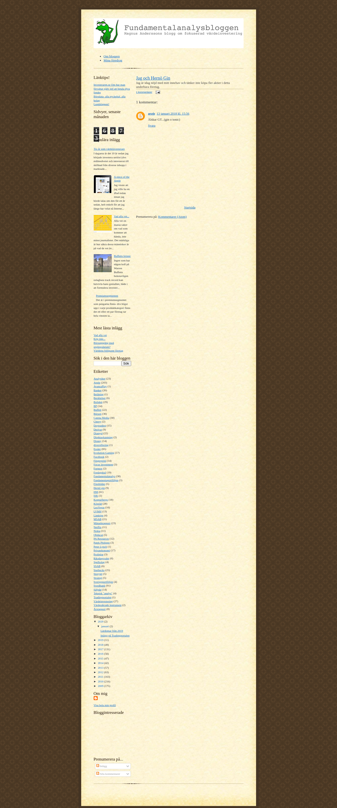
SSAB (97, 566)
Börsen (98, 413)
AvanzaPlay (100, 386)
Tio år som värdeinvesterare (109, 148)
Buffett (97, 409)
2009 (101, 685)
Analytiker (100, 378)
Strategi (98, 577)
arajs (151, 113)
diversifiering (101, 444)
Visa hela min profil (105, 705)
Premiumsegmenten (107, 295)
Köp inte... (99, 338)
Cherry (97, 421)
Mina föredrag (113, 60)
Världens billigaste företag (108, 350)
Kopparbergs (101, 499)
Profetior (99, 554)
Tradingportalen (103, 597)
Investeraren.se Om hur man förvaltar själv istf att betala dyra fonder (112, 88)
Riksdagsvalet (101, 558)
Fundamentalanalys (104, 476)
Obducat (98, 534)
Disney (98, 440)
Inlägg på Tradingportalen (114, 635)
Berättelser (100, 398)
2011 (101, 676)
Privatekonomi (102, 550)
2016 (101, 653)
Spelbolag (99, 562)
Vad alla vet (100, 335)
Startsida (190, 207)
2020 (101, 621)
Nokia (97, 530)
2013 (101, 667)
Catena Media (101, 417)
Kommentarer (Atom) (172, 216)
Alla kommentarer (108, 773)
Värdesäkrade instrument (108, 605)
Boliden (98, 402)
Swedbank (99, 585)
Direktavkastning (103, 437)
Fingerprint (100, 460)
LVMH (98, 511)
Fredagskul (100, 472)
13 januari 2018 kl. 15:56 (173, 113)
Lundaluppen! (101, 104)
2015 (101, 658)
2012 (101, 672)
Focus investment (103, 464)
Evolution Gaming (104, 452)
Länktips (98, 515)
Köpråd (98, 503)
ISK (96, 495)
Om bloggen (112, 56)
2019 (101, 639)
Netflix (98, 527)
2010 (101, 681)
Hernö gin (99, 487)
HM (96, 491)
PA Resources (101, 538)
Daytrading (100, 425)
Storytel (98, 573)
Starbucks (99, 570)
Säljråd (98, 589)
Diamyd (98, 433)
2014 (101, 662)
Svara (152, 125)
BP (95, 405)
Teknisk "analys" (103, 593)
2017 (101, 649)
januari (105, 626)
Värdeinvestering (103, 601)
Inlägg (101, 766)
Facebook (99, 456)
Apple (97, 382)
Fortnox (98, 468)
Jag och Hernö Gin (153, 78)
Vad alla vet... (121, 216)
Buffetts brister (122, 255)
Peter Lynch (100, 546)
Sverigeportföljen (103, 581)
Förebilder (99, 483)
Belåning (99, 394)
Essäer (97, 448)
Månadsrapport (102, 523)
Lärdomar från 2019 (111, 630)
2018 (101, 644)
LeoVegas (99, 507)
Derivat (98, 429)
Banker (98, 390)
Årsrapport (100, 608)
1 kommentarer (144, 92)
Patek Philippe (102, 542)
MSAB (98, 519)
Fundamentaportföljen (106, 480)
